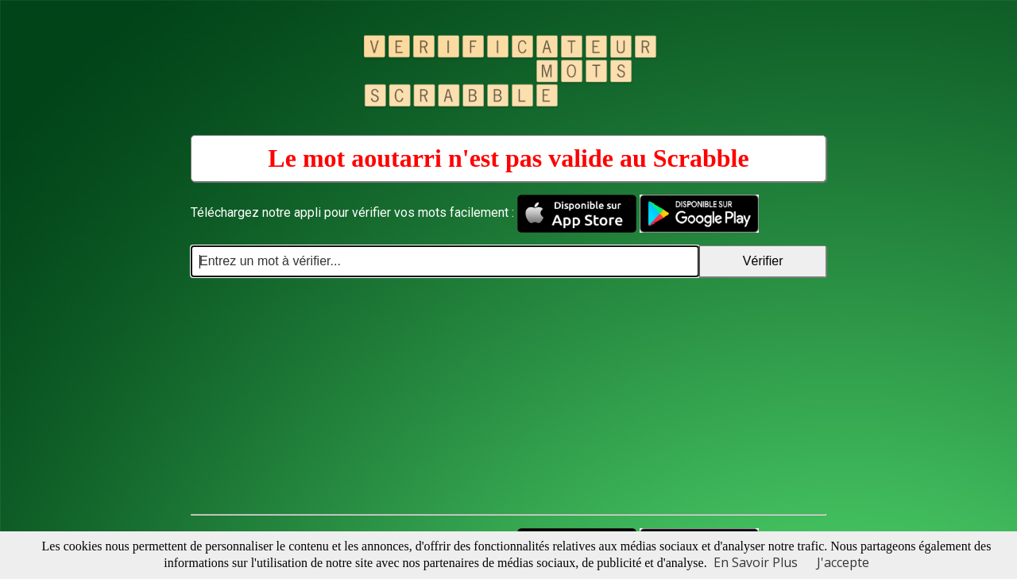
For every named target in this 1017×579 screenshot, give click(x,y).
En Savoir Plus (755, 562)
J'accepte (843, 562)
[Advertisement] (508, 396)
